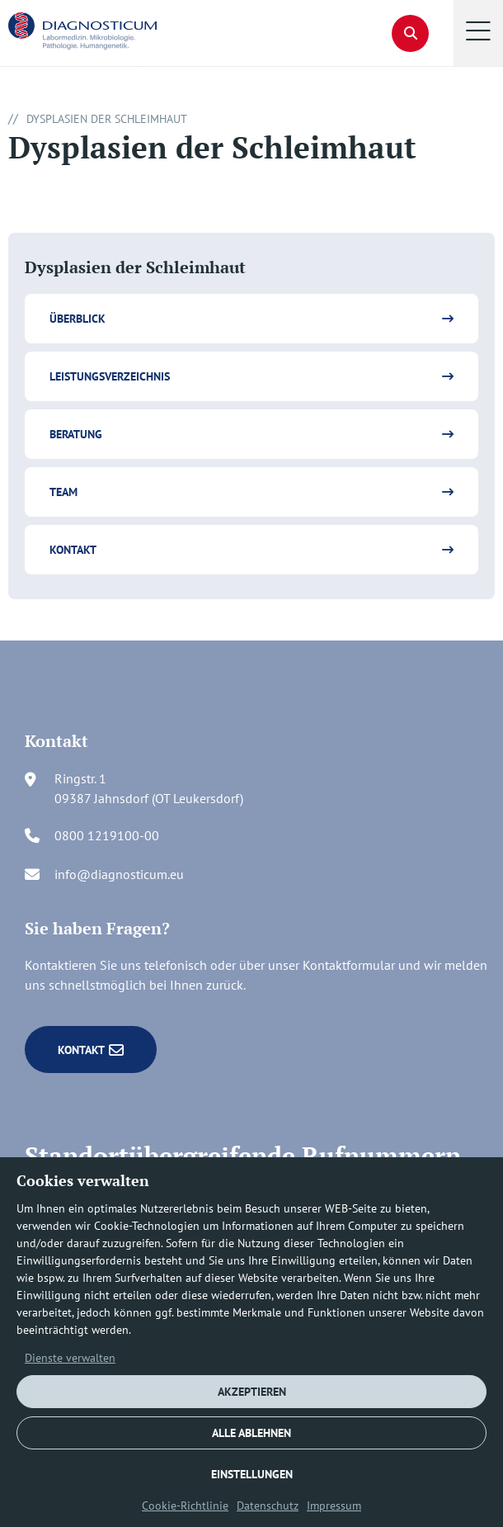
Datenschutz (268, 1505)
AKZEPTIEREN (252, 1391)
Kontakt (72, 549)
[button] (478, 33)
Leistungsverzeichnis (109, 376)
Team (63, 492)
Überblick (77, 318)
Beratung (75, 434)
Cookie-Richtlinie (185, 1505)
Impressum (334, 1505)
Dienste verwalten (70, 1357)
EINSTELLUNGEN (252, 1474)
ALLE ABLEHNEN (251, 1432)
